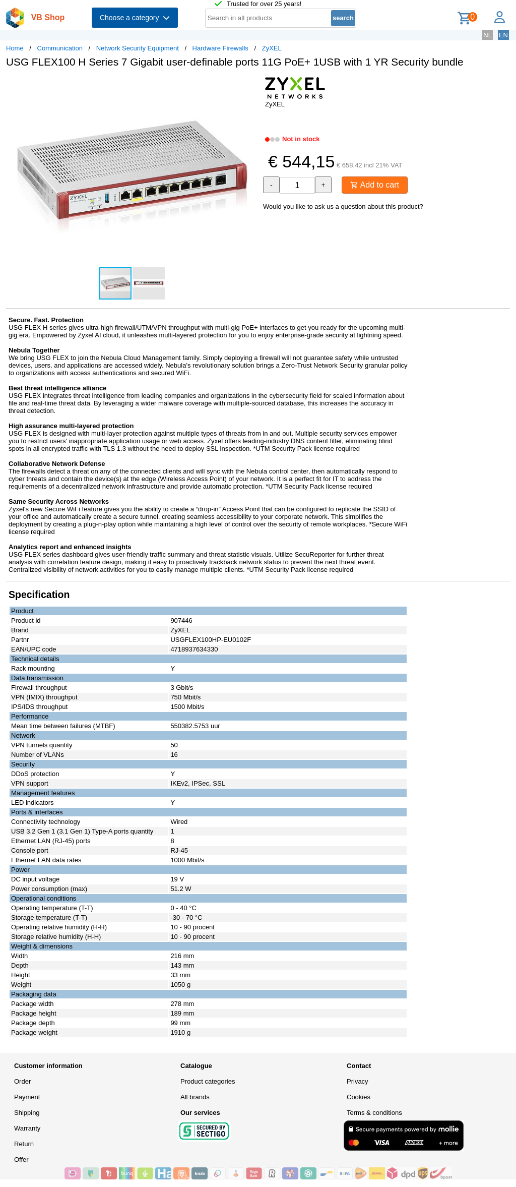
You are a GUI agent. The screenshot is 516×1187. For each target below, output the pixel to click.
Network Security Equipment (137, 48)
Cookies (358, 1097)
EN (503, 35)
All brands (195, 1097)
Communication (60, 48)
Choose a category (135, 18)
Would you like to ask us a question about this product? (343, 206)
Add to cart (374, 185)
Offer (21, 1159)
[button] (249, 86)
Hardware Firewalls (220, 48)
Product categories (207, 1081)
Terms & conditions (374, 1112)
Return (24, 1144)
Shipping (27, 1112)
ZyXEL (272, 48)
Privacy (357, 1081)
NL (487, 35)
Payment (27, 1097)
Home (15, 48)
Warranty (27, 1128)
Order (22, 1081)
